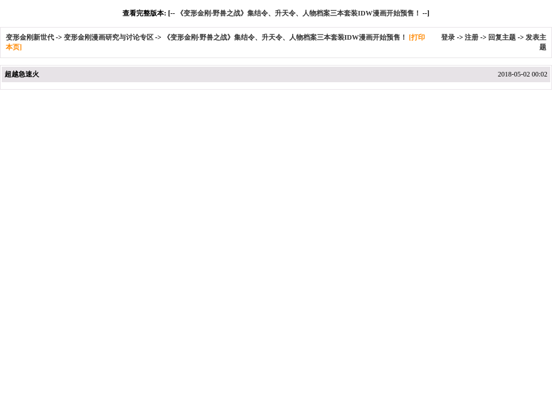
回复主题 (502, 37)
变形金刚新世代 (30, 37)
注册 (471, 37)
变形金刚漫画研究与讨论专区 (109, 37)
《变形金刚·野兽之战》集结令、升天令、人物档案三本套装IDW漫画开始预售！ (298, 13)
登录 (448, 37)
